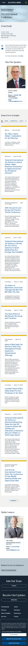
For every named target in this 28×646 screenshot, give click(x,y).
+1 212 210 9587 (13, 98)
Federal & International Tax (8, 570)
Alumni (16, 606)
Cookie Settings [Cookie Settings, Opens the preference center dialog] (14, 634)
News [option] (6, 120)
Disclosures (17, 613)
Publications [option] (13, 120)
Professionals (5, 606)
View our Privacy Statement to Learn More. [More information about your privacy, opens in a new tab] (11, 631)
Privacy (16, 616)
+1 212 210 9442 (14, 546)
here (22, 56)
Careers (14, 585)
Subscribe (14, 599)
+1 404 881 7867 (16, 95)
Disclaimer (17, 610)
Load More (13, 500)
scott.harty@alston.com (15, 101)
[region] (14, 632)
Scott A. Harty (12, 90)
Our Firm (3, 616)
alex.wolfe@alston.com (13, 550)
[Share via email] (2, 49)
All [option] (2, 120)
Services (3, 610)
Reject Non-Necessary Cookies (14, 638)
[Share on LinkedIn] (2, 46)
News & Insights (5, 613)
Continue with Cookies (14, 643)
